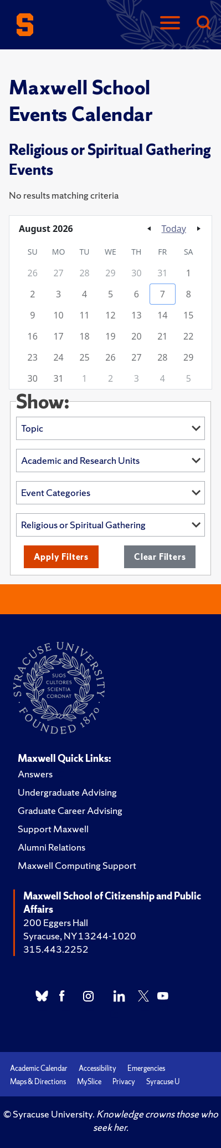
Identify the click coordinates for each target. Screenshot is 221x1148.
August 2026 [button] (46, 228)
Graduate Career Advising (70, 810)
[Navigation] (170, 23)
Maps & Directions (38, 1081)
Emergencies (146, 1068)
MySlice (89, 1081)
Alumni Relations (51, 847)
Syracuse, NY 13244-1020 (79, 935)
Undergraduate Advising (67, 792)
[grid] (110, 315)
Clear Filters (160, 557)
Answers (35, 773)
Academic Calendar (39, 1068)
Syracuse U (162, 1081)
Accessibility (97, 1068)
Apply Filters (61, 557)
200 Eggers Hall (55, 922)
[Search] (203, 24)
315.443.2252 (56, 949)
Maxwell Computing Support (77, 865)
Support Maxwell (53, 828)
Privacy (123, 1081)
